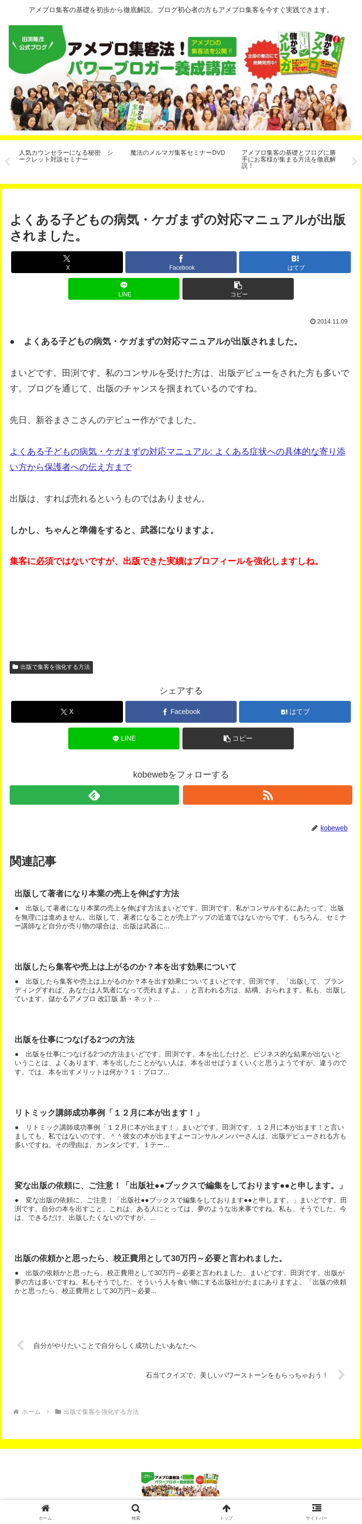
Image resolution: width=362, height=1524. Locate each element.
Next (355, 162)
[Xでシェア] (66, 262)
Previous (7, 162)
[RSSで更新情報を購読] (268, 795)
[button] (238, 289)
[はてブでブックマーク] (294, 262)
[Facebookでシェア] (181, 262)
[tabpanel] (69, 160)
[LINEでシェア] (124, 289)
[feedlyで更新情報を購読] (95, 795)
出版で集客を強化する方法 (51, 667)
